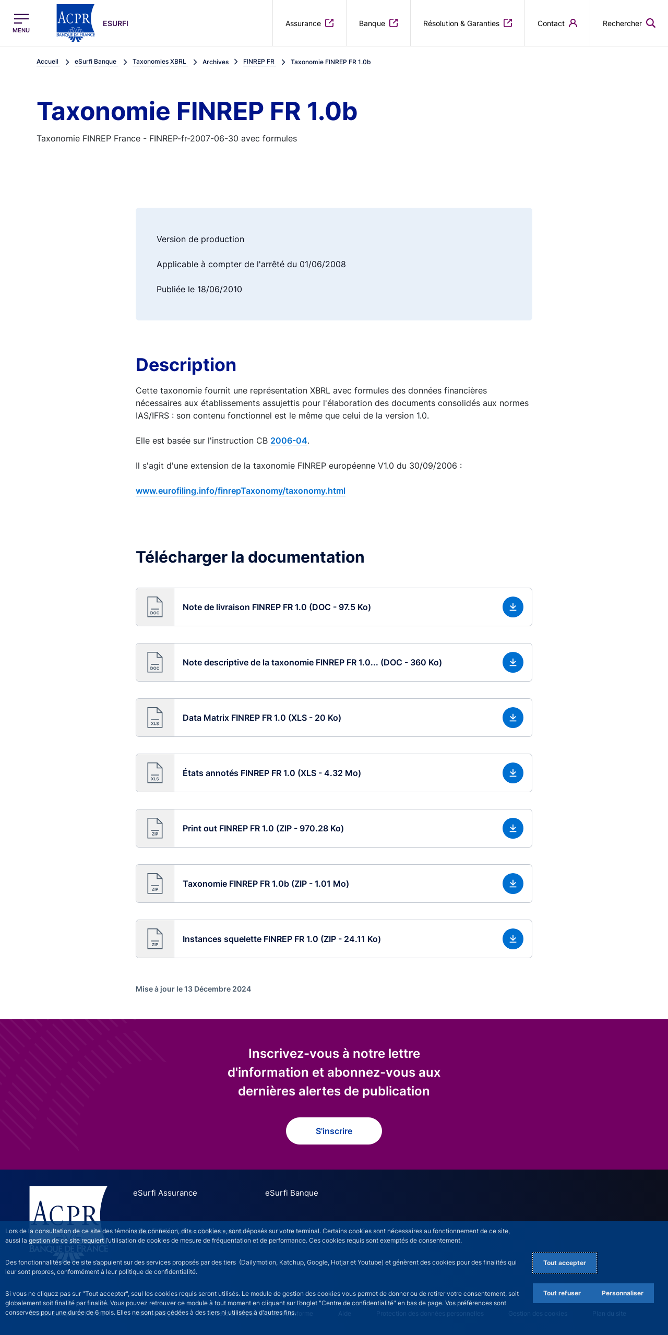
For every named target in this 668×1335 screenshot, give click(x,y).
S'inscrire (334, 1131)
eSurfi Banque (278, 1192)
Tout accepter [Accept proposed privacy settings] (564, 1263)
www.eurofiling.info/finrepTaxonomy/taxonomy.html (240, 490)
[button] (334, 607)
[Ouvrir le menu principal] (21, 23)
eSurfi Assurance (161, 1192)
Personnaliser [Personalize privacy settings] (622, 1293)
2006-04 (288, 440)
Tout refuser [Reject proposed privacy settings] (562, 1293)
